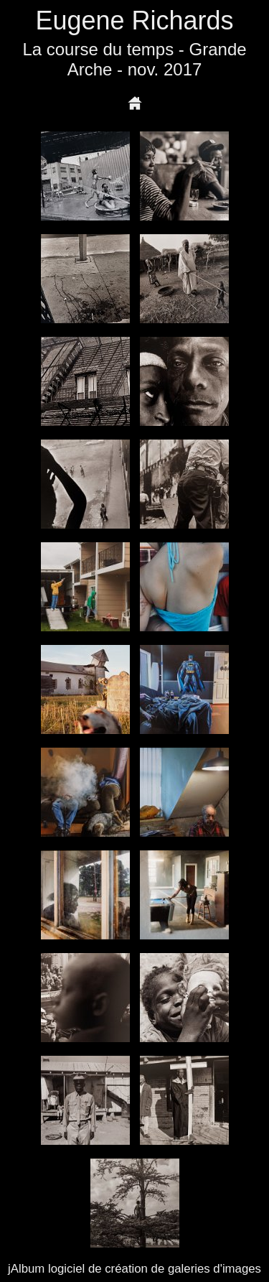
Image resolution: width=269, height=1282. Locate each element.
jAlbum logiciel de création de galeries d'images (134, 1269)
